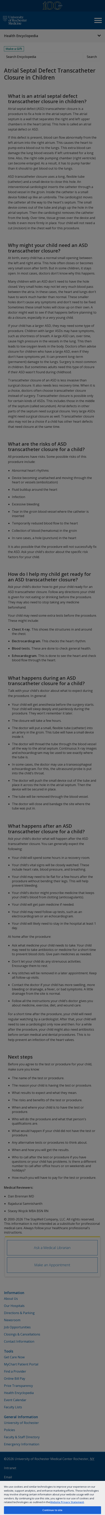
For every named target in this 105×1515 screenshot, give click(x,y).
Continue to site (52, 1510)
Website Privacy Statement (67, 1502)
